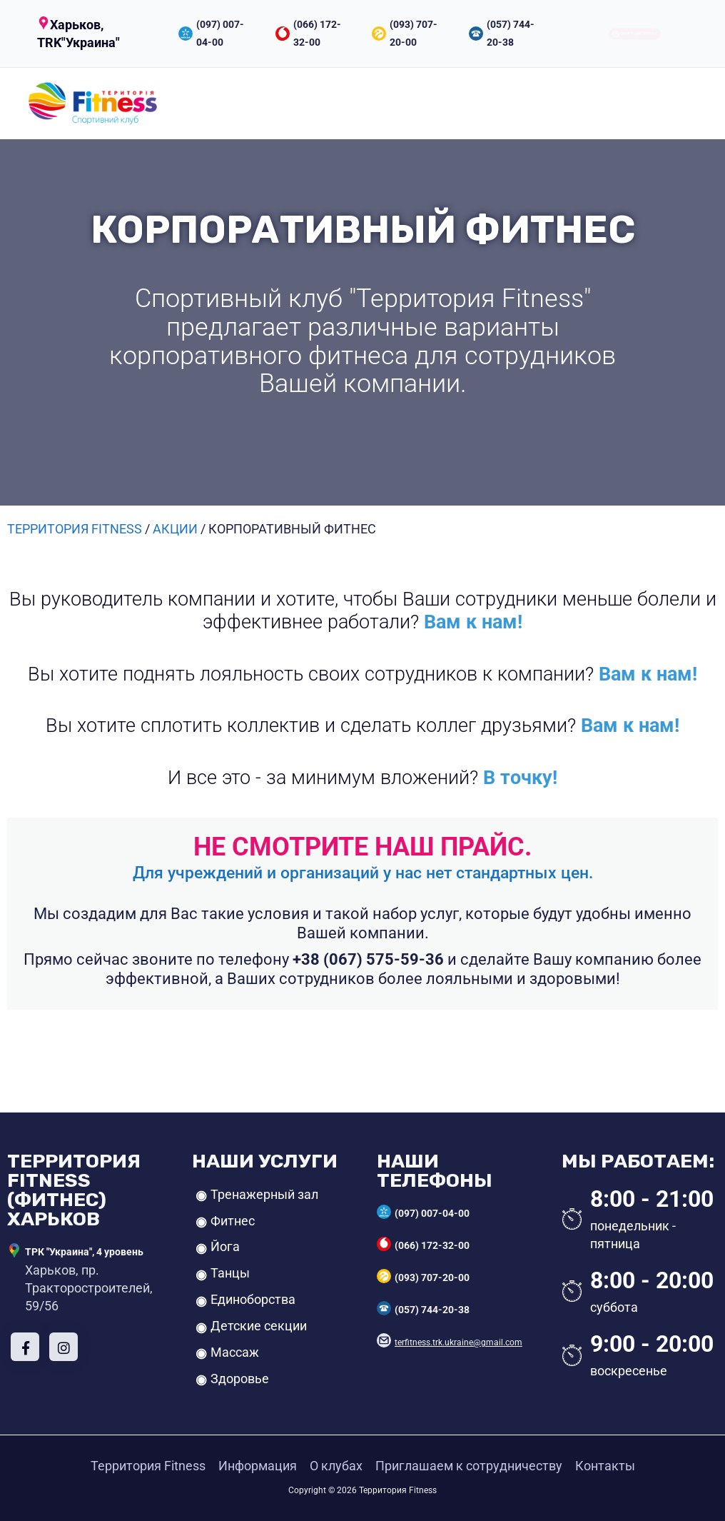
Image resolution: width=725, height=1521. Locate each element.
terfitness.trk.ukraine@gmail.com (458, 1342)
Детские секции (259, 1325)
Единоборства (253, 1299)
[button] (93, 33)
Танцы (230, 1272)
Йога (225, 1246)
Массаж (235, 1352)
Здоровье (240, 1378)
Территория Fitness (148, 1465)
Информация (257, 1465)
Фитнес (233, 1220)
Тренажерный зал (264, 1194)
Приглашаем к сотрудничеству (468, 1465)
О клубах (336, 1465)
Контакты (605, 1465)
